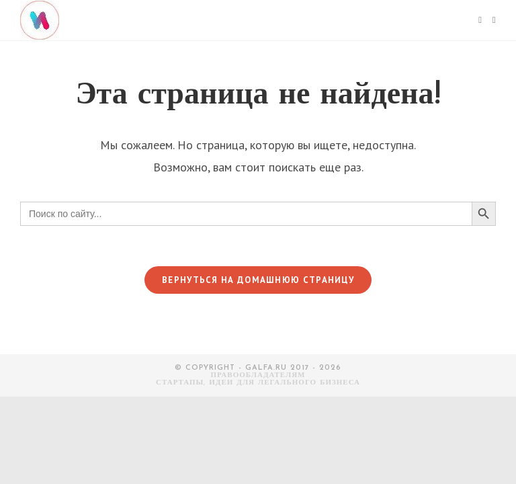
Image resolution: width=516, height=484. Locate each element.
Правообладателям (258, 375)
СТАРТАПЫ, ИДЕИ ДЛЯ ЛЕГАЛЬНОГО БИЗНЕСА (258, 383)
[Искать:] (489, 20)
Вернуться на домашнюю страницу (258, 280)
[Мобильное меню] (480, 20)
